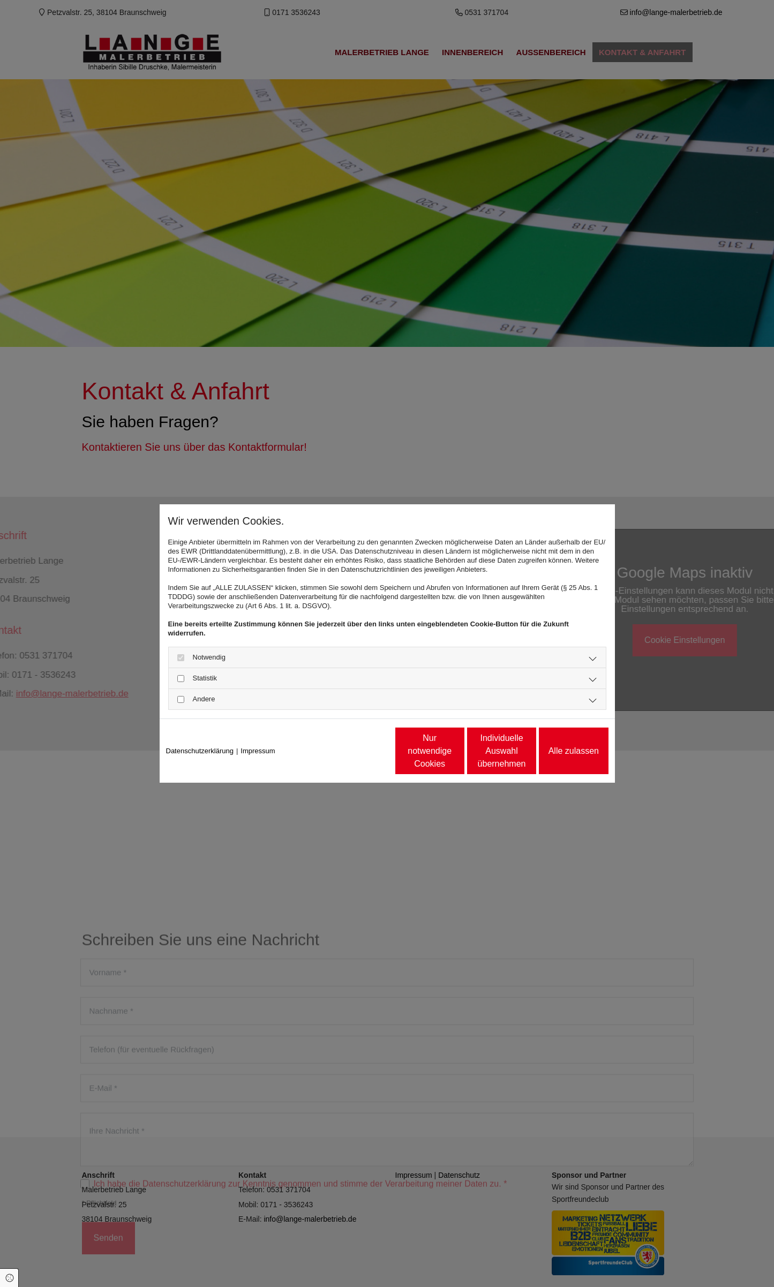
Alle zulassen (558, 750)
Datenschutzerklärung (200, 751)
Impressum (258, 751)
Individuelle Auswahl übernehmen (457, 750)
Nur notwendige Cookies (355, 751)
